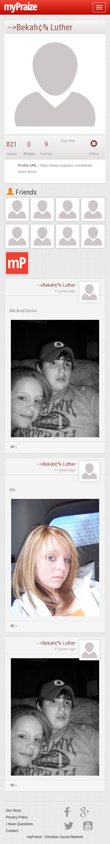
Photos (29, 154)
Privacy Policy (17, 817)
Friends (22, 192)
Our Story (13, 810)
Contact (12, 831)
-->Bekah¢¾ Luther (55, 285)
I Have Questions (19, 824)
